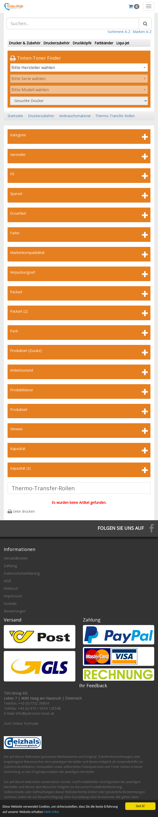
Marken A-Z (142, 31)
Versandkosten (16, 558)
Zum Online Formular (21, 723)
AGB (7, 580)
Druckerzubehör (56, 43)
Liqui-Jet (122, 43)
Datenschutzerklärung (22, 573)
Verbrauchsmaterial (74, 115)
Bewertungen (15, 611)
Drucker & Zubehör (24, 43)
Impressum (13, 596)
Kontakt (10, 603)
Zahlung (10, 565)
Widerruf (11, 588)
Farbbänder (103, 43)
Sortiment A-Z (119, 31)
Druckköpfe (82, 43)
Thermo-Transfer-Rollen (115, 115)
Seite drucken (21, 511)
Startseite (15, 115)
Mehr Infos (51, 813)
